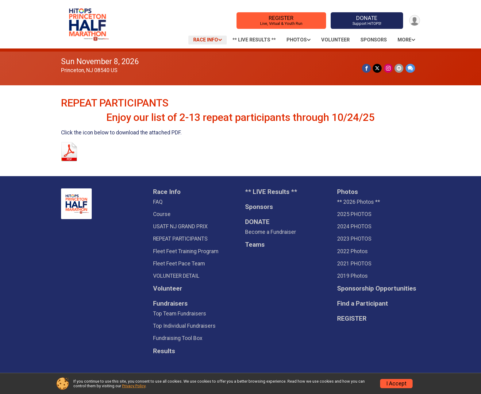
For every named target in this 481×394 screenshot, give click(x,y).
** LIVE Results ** (254, 40)
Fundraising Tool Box (177, 338)
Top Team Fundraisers (179, 314)
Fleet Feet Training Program (185, 251)
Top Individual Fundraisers (184, 326)
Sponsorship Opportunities (376, 288)
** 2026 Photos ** (358, 202)
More (404, 40)
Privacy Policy (133, 386)
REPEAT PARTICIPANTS (180, 239)
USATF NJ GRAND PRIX (180, 226)
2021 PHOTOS (354, 264)
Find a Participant (362, 303)
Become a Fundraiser (270, 232)
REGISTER (280, 20)
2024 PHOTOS (354, 226)
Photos (297, 40)
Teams (255, 244)
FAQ (158, 202)
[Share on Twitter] (377, 68)
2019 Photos (352, 276)
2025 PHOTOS (354, 214)
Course (162, 214)
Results (164, 351)
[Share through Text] (410, 68)
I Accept (396, 383)
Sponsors (373, 40)
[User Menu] (414, 20)
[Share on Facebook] (367, 68)
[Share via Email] (399, 68)
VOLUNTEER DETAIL (176, 276)
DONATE (366, 20)
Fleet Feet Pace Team (179, 264)
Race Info (205, 40)
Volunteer (335, 40)
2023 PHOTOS (354, 239)
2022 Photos (352, 251)
